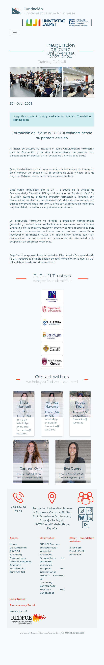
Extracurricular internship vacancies (48, 551)
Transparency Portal (22, 605)
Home (13, 544)
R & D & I (15, 551)
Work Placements (21, 561)
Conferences (18, 558)
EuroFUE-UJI (17, 572)
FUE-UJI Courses (50, 544)
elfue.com (75, 547)
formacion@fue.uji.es (29, 477)
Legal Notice (17, 599)
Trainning (16, 554)
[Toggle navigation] (14, 32)
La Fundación (18, 547)
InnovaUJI (75, 554)
